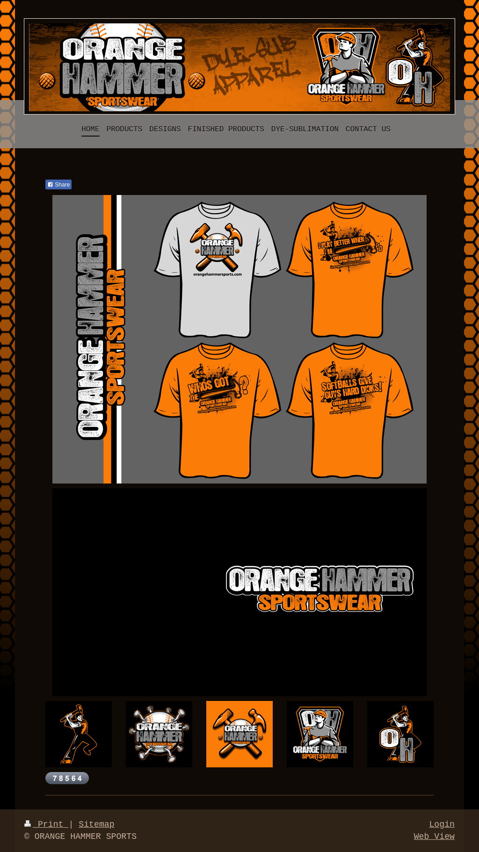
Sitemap (96, 824)
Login (442, 824)
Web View (434, 836)
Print (46, 824)
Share (58, 184)
